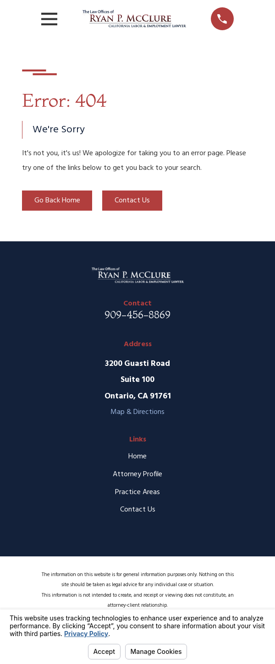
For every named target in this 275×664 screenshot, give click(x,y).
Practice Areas (137, 492)
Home (137, 457)
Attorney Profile (137, 474)
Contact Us (132, 201)
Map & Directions (137, 412)
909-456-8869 (137, 314)
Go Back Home (57, 201)
